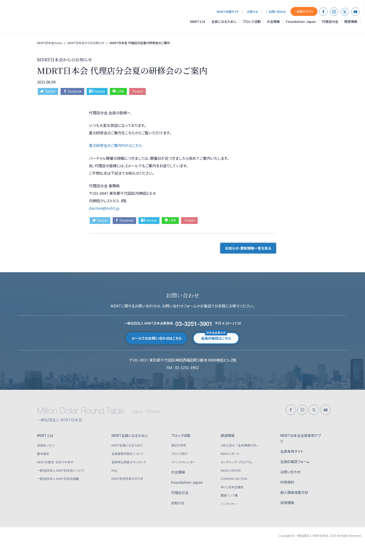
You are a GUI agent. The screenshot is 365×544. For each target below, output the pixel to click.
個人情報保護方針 (294, 492)
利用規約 (287, 482)
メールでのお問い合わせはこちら (157, 338)
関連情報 (350, 21)
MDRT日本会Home (49, 43)
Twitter (48, 91)
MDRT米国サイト (228, 11)
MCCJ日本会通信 (232, 487)
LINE (118, 91)
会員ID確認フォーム (295, 461)
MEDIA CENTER (231, 470)
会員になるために (224, 21)
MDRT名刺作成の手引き (127, 478)
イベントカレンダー (183, 462)
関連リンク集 (229, 495)
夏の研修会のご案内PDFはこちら (115, 145)
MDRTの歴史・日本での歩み (55, 462)
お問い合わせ (276, 11)
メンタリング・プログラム (236, 462)
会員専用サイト (291, 451)
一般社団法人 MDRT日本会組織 (58, 478)
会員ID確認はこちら (216, 336)
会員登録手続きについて (128, 453)
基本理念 (43, 453)
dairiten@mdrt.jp (104, 208)
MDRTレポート (230, 453)
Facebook (72, 91)
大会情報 (273, 21)
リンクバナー (229, 504)
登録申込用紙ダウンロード (129, 462)
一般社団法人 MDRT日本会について (60, 470)
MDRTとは (197, 21)
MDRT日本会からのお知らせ (86, 43)
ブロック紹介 (179, 453)
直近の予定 (178, 445)
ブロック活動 (252, 21)
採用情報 (287, 502)
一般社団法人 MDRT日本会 (36, 16)
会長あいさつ (45, 445)
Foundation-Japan (301, 21)
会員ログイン (304, 11)
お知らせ (252, 11)
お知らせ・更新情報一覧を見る (248, 248)
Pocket (138, 91)
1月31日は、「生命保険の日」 (239, 445)
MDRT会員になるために (130, 435)
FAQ (114, 470)
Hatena (97, 91)
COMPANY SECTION (234, 478)
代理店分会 (330, 21)
